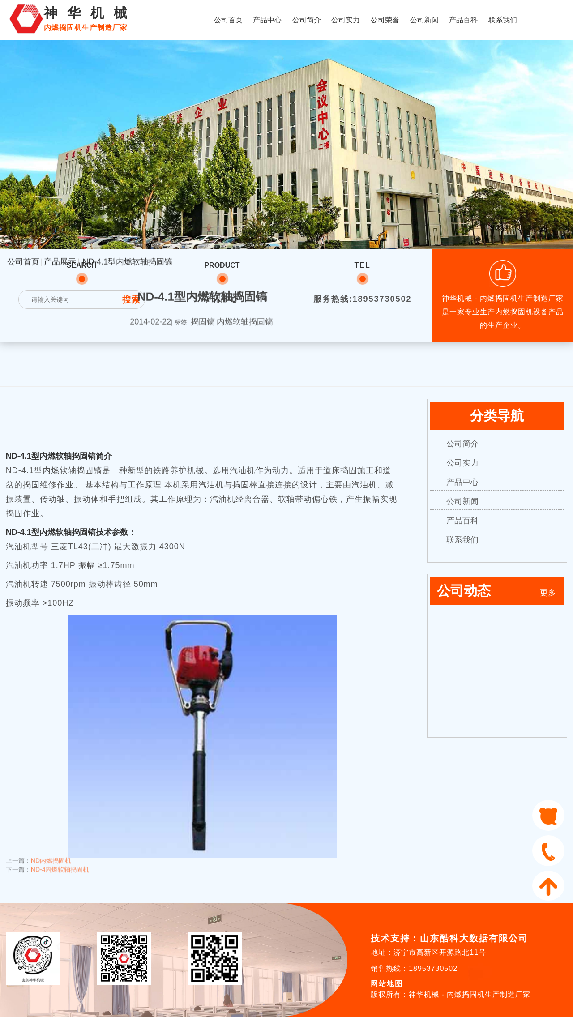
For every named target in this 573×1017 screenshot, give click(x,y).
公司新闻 (424, 20)
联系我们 (502, 20)
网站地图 (387, 983)
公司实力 (345, 20)
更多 (548, 592)
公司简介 (306, 20)
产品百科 (463, 20)
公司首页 (228, 20)
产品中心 (267, 20)
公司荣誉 (385, 20)
